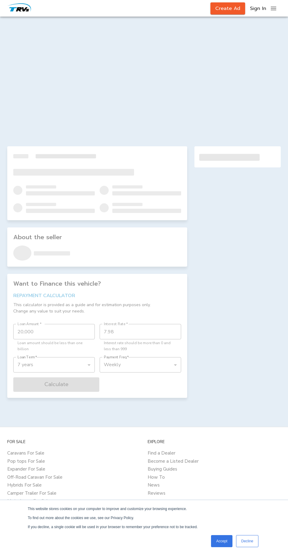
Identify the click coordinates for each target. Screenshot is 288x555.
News (154, 485)
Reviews (156, 493)
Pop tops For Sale (26, 461)
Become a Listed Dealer (173, 461)
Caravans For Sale (25, 453)
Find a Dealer (161, 453)
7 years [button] (25, 364)
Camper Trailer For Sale (31, 493)
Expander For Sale (26, 469)
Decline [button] (247, 541)
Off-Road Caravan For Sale (34, 477)
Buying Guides (162, 469)
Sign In (258, 8)
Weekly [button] (112, 364)
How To (156, 477)
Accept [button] (221, 541)
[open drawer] (273, 8)
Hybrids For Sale (24, 485)
